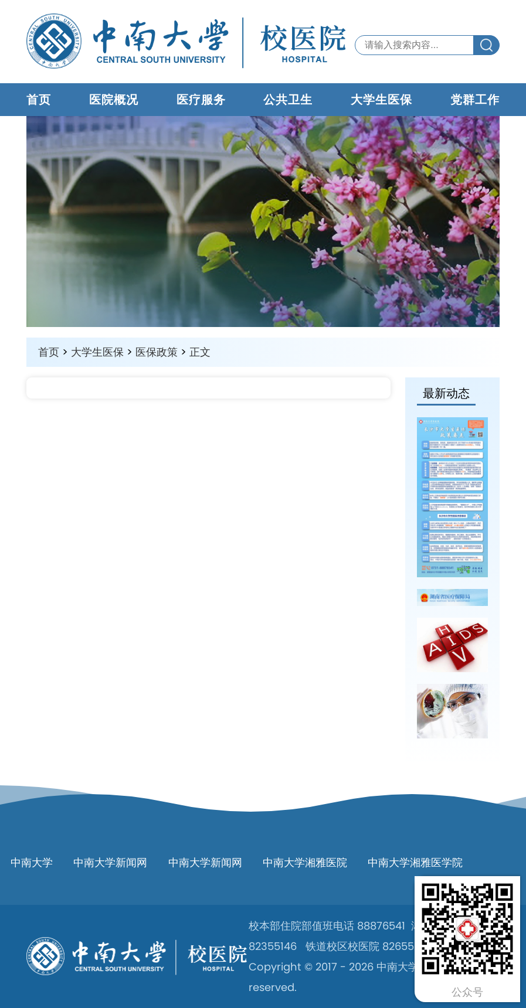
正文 (200, 352)
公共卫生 (288, 99)
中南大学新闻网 (110, 862)
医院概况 (113, 99)
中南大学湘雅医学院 (415, 862)
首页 (38, 99)
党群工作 (475, 99)
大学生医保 (381, 99)
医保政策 (156, 352)
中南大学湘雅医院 (305, 862)
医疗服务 (201, 99)
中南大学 (32, 862)
